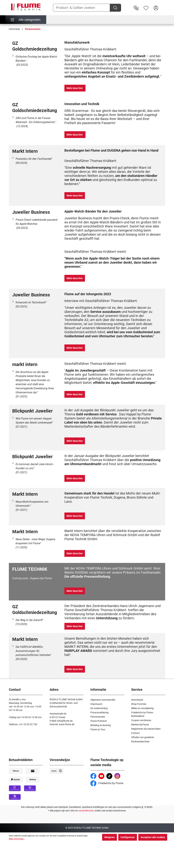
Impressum (96, 704)
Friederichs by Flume (106, 783)
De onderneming (99, 708)
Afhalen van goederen (142, 737)
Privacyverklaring (99, 712)
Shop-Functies (138, 704)
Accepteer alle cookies (153, 837)
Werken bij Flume (140, 724)
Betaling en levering (100, 725)
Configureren (127, 837)
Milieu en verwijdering (142, 708)
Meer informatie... (17, 839)
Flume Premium (98, 721)
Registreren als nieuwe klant (146, 728)
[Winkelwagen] (163, 5)
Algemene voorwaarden (102, 699)
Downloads (137, 699)
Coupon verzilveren (141, 720)
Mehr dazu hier (75, 88)
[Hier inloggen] (156, 7)
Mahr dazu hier (75, 553)
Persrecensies (97, 716)
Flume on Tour (97, 729)
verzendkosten (86, 810)
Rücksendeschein (140, 741)
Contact (135, 733)
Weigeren (109, 837)
